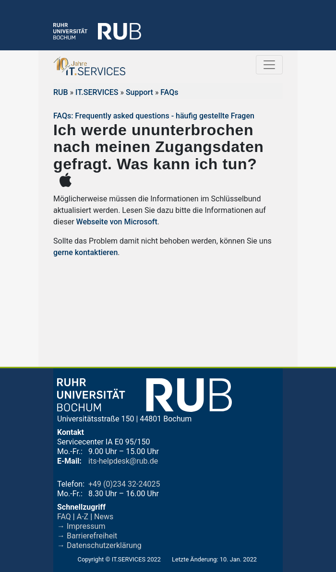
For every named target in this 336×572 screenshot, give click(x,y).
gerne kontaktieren (85, 252)
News (103, 516)
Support (139, 92)
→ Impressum (81, 526)
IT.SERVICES (96, 92)
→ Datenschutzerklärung (99, 545)
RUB (60, 92)
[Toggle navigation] (269, 64)
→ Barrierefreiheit (87, 535)
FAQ (64, 516)
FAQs (169, 92)
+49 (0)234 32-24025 (124, 484)
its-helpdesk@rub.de (123, 461)
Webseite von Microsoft (115, 221)
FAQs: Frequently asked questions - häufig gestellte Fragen (153, 115)
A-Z (82, 516)
